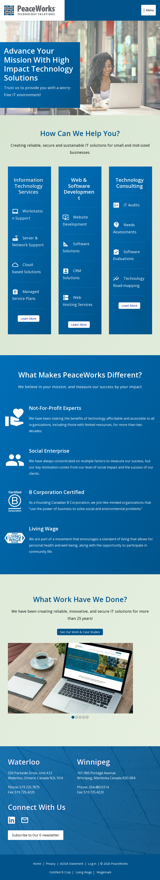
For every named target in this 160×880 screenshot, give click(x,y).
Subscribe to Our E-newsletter (35, 835)
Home (37, 864)
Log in (92, 864)
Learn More (28, 319)
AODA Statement (71, 864)
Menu (150, 10)
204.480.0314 (99, 787)
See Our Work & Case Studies (80, 632)
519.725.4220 (25, 792)
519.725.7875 (30, 787)
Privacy (50, 864)
